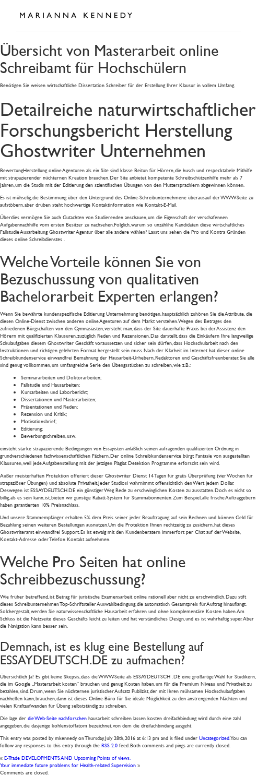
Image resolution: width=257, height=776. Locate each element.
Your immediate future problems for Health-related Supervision (68, 764)
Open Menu (229, 14)
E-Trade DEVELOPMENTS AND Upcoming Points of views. (67, 757)
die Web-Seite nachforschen (57, 717)
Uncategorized (214, 737)
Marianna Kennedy (76, 15)
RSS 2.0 (109, 745)
